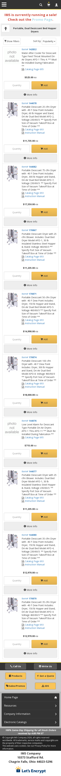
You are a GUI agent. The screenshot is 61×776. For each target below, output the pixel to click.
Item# (29, 49)
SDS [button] (45, 685)
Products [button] (15, 675)
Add (44, 85)
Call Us (15, 666)
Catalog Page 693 (33, 129)
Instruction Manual (33, 132)
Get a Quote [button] (45, 675)
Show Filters (11, 41)
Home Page (11, 697)
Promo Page (42, 19)
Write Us (45, 666)
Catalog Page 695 (33, 69)
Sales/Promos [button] (15, 685)
